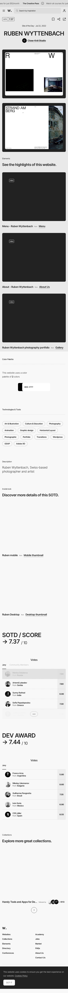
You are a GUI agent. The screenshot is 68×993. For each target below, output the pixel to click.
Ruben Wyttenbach (34, 33)
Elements (6, 943)
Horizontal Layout (47, 430)
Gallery (59, 347)
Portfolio (26, 437)
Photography (55, 423)
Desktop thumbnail (36, 614)
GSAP (7, 443)
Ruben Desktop (11, 614)
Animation (9, 430)
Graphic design (26, 430)
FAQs (37, 948)
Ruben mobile (10, 555)
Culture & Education (34, 423)
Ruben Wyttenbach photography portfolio (25, 347)
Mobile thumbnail (33, 555)
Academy (39, 934)
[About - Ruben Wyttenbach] (34, 257)
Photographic (10, 437)
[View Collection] (34, 872)
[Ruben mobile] (34, 526)
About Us (44, 287)
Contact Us (40, 957)
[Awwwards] (10, 11)
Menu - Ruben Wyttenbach (17, 226)
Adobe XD (20, 443)
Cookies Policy (21, 976)
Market (38, 943)
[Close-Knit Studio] (34, 40)
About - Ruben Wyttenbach (17, 286)
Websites (6, 934)
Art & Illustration (12, 423)
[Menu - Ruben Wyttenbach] (34, 196)
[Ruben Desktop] (34, 585)
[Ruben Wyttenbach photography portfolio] (34, 318)
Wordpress (58, 437)
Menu (42, 226)
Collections (7, 939)
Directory (6, 948)
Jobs (37, 939)
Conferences (8, 953)
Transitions (41, 437)
